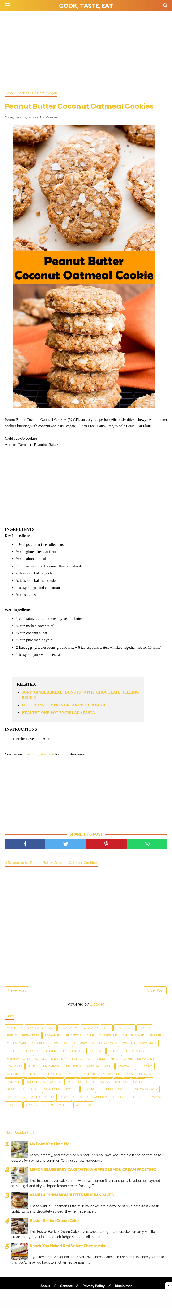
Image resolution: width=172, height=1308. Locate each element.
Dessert (33, 1051)
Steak (63, 1097)
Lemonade (145, 1058)
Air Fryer (14, 1028)
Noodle (36, 1074)
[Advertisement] (86, 50)
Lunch (32, 1066)
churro (80, 1043)
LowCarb (14, 1066)
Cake (90, 1035)
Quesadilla (35, 1082)
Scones (71, 1089)
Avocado (90, 1028)
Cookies (128, 1043)
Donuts (77, 1051)
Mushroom (16, 1074)
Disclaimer (123, 1286)
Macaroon (52, 1066)
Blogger (97, 1004)
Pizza (130, 1074)
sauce (34, 1089)
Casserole (108, 1035)
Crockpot (148, 1043)
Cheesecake (17, 1043)
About (45, 1286)
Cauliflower (133, 1035)
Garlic (40, 1058)
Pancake (90, 1074)
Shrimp (88, 1089)
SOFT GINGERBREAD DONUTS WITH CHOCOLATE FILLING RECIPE (80, 694)
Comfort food (104, 1043)
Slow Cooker (146, 1089)
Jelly (101, 1058)
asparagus (69, 1028)
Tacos (118, 1097)
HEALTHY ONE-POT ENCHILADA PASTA (58, 713)
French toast (18, 1058)
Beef (107, 1028)
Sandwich (15, 1089)
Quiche (56, 1082)
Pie (118, 1074)
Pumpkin (14, 1082)
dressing (96, 1051)
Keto (114, 1058)
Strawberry (97, 1097)
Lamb (127, 1058)
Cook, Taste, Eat (86, 6)
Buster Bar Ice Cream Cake (54, 1220)
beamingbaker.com (40, 754)
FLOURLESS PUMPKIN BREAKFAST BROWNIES (65, 705)
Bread (12, 1035)
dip (63, 1051)
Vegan (47, 1105)
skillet (124, 1089)
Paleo (73, 1074)
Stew (77, 1097)
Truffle (14, 1105)
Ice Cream (59, 1058)
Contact (66, 1286)
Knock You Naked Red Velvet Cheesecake (68, 1246)
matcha (92, 1066)
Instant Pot (82, 1058)
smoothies (16, 1097)
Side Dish (106, 1089)
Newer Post (17, 990)
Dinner (50, 1051)
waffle (64, 1105)
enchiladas (134, 1051)
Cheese (155, 1035)
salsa (138, 1082)
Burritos (73, 1035)
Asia (51, 1028)
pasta (106, 1074)
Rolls (83, 1082)
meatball (125, 1066)
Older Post (155, 990)
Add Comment (49, 117)
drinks (113, 1051)
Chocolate (59, 1043)
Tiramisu (155, 1097)
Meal (108, 1066)
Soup (49, 1097)
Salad (105, 1082)
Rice (70, 1082)
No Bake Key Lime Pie (49, 1144)
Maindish (73, 1066)
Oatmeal (55, 1074)
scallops (52, 1089)
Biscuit (144, 1028)
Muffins (145, 1066)
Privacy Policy (93, 1286)
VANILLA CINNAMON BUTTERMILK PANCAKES (72, 1195)
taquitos (135, 1097)
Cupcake (14, 1051)
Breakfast (30, 1035)
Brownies (52, 1035)
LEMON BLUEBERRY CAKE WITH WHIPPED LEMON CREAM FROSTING (93, 1169)
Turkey (31, 1105)
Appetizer (35, 1028)
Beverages (124, 1028)
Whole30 (83, 1105)
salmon (121, 1082)
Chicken (38, 1043)
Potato (145, 1074)
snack (35, 1097)
